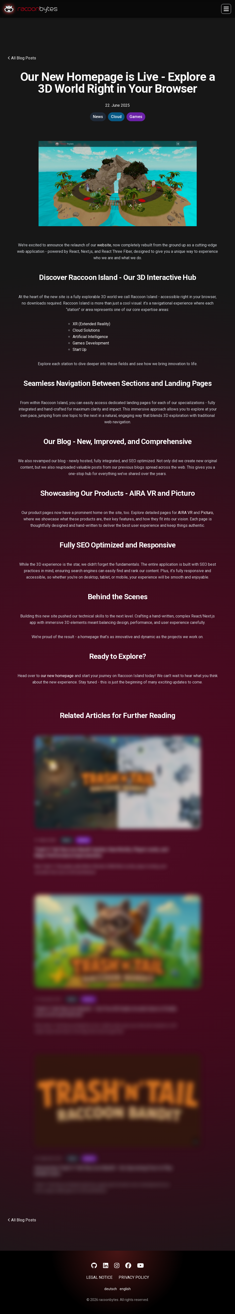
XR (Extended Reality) (91, 324)
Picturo (207, 512)
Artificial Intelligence (90, 336)
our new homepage (57, 675)
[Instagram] (116, 1265)
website (104, 245)
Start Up (79, 349)
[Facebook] (128, 1265)
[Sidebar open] (226, 9)
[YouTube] (140, 1265)
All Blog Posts (22, 58)
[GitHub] (94, 1265)
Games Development (91, 343)
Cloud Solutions (86, 330)
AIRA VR (185, 512)
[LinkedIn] (105, 1265)
